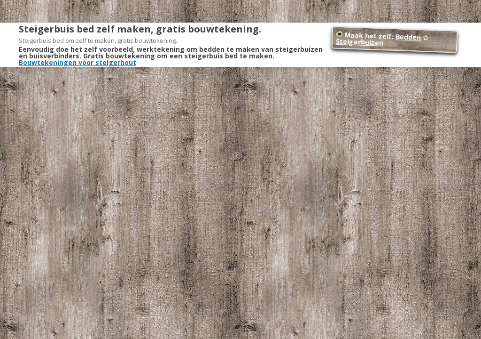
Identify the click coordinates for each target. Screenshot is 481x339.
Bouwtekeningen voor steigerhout (77, 62)
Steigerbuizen (359, 42)
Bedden (408, 37)
